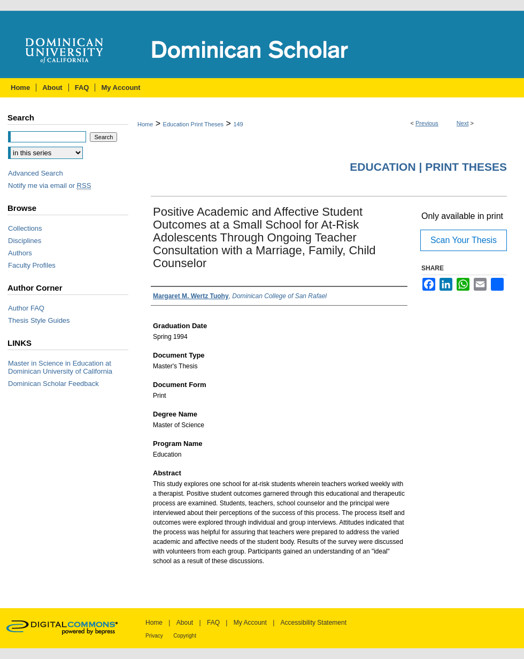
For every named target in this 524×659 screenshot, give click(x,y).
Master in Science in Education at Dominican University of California (60, 367)
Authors (20, 253)
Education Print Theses (193, 124)
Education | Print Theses (428, 167)
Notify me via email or (49, 185)
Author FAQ (26, 308)
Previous (426, 123)
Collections (25, 228)
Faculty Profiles (32, 265)
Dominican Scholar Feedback (53, 384)
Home (145, 124)
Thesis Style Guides (39, 320)
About (184, 622)
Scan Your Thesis (463, 240)
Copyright (184, 636)
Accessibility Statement (313, 622)
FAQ (213, 622)
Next (463, 123)
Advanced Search (35, 173)
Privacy (154, 636)
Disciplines (24, 241)
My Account (250, 622)
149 (238, 124)
